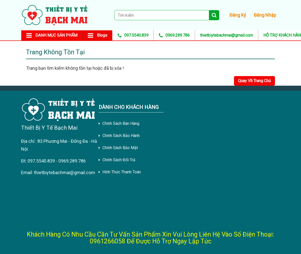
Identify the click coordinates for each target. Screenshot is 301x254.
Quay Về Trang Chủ (254, 80)
